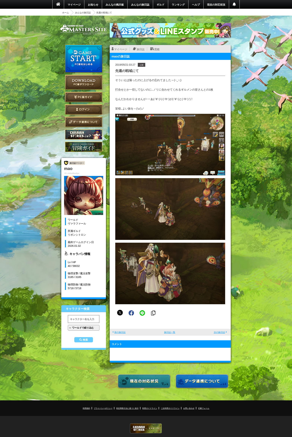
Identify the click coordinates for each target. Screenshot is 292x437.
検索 (85, 339)
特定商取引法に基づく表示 (127, 408)
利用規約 (86, 408)
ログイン (83, 109)
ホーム (65, 12)
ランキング (178, 4)
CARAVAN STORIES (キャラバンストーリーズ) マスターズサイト (83, 29)
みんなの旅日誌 (140, 4)
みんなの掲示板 (115, 4)
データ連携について (83, 122)
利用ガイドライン (149, 408)
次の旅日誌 (219, 332)
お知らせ (93, 4)
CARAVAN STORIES (146, 428)
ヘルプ (196, 4)
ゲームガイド (83, 147)
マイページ (74, 4)
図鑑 (157, 49)
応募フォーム (203, 408)
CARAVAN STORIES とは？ (83, 134)
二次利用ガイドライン (170, 408)
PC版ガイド (83, 97)
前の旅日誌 (120, 332)
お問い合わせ (188, 408)
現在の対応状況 (216, 4)
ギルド (160, 4)
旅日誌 (141, 49)
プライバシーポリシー (103, 408)
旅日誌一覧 (169, 332)
